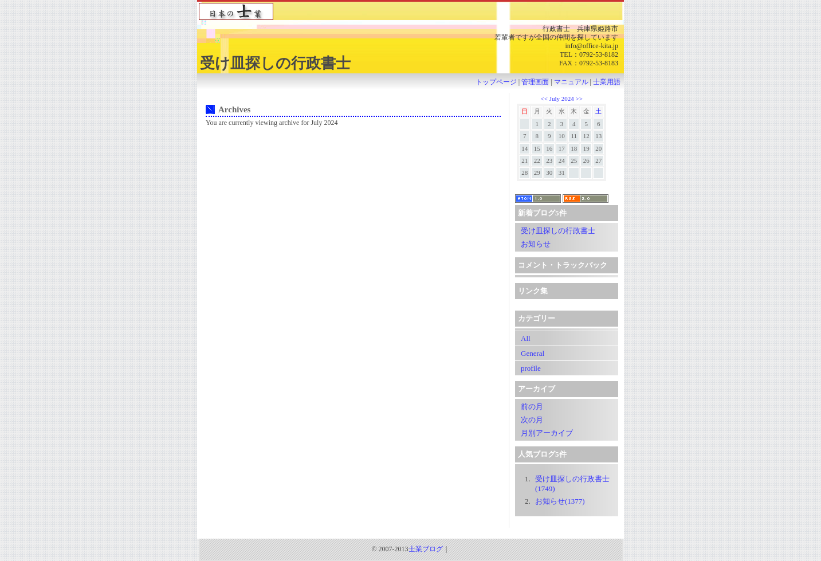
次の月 (532, 419)
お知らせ (536, 244)
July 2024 (561, 98)
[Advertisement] (410, 532)
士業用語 (606, 82)
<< (544, 98)
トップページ (496, 82)
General (532, 353)
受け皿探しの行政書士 (558, 230)
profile (531, 368)
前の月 (532, 406)
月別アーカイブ (547, 433)
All (526, 338)
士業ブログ (425, 549)
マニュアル (571, 82)
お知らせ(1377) (560, 501)
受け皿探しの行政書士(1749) (572, 483)
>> (578, 98)
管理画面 (535, 82)
